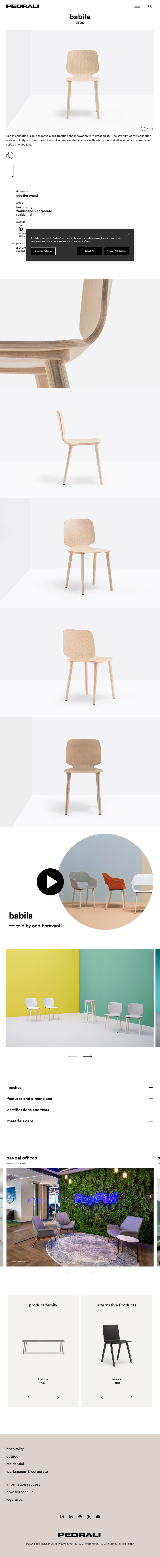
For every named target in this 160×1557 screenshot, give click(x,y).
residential (24, 214)
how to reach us (19, 1491)
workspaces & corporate (27, 1471)
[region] (80, 245)
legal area (14, 1499)
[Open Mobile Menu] (137, 6)
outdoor (13, 1456)
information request (23, 1484)
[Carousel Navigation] (79, 1056)
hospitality (24, 207)
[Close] (129, 234)
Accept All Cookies (116, 251)
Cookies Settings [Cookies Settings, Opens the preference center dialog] (43, 251)
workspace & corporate (34, 211)
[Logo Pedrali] (23, 6)
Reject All (89, 251)
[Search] (150, 6)
